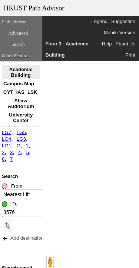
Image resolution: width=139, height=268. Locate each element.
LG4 (6, 139)
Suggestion (123, 21)
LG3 (21, 139)
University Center (21, 117)
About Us (125, 44)
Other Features (16, 55)
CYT (8, 92)
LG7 (6, 132)
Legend (99, 21)
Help (107, 44)
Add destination (23, 238)
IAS (20, 92)
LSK (32, 92)
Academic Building (21, 72)
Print (130, 55)
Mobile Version (119, 32)
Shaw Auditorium (21, 103)
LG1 (6, 146)
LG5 (21, 132)
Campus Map (18, 83)
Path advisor (14, 22)
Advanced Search (18, 38)
